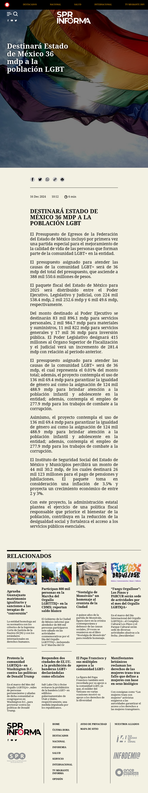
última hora (60, 729)
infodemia (59, 747)
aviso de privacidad (93, 724)
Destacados (61, 4)
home (56, 724)
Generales (35, 4)
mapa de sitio (89, 729)
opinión (57, 779)
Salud (109, 4)
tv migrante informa (60, 772)
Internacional (135, 4)
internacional (62, 764)
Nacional (87, 4)
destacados (60, 735)
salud (56, 753)
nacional (58, 741)
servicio (58, 758)
